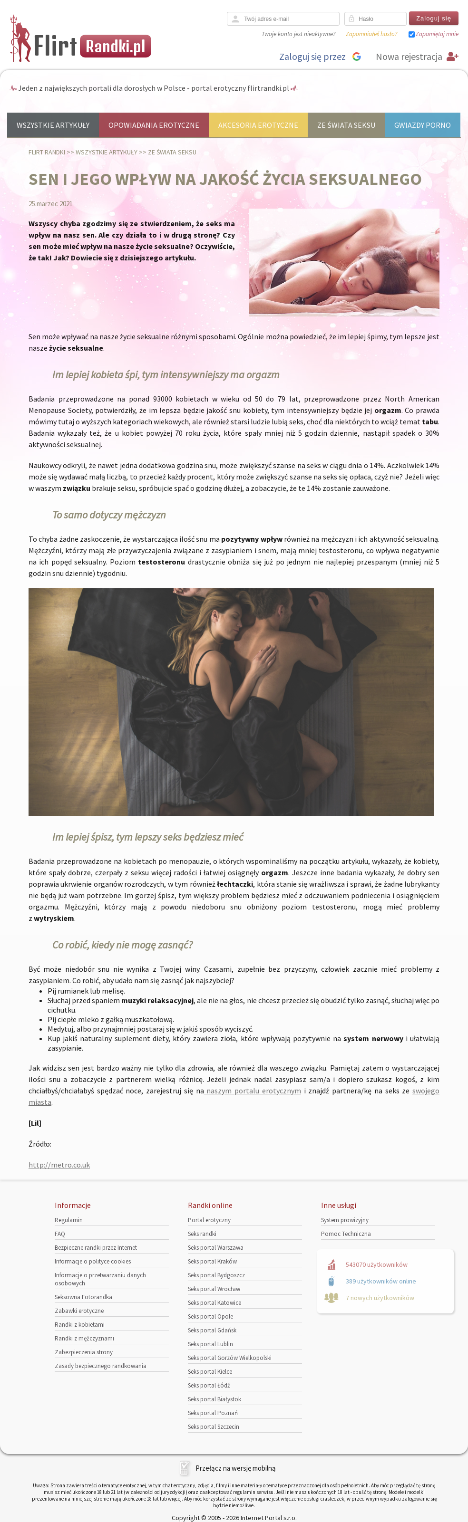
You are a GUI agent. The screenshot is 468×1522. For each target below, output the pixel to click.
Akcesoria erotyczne (258, 125)
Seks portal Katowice (214, 1303)
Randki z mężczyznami (84, 1338)
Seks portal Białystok (214, 1399)
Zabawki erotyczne (79, 1311)
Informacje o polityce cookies (93, 1261)
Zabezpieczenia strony (84, 1352)
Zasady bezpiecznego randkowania (100, 1366)
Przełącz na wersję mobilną (235, 1468)
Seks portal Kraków (212, 1261)
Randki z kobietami (80, 1325)
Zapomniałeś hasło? (371, 34)
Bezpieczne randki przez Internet (96, 1248)
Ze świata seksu (346, 125)
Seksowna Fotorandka (83, 1297)
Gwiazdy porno (422, 125)
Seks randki (202, 1234)
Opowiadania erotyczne (153, 125)
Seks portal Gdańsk (212, 1330)
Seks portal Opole (210, 1316)
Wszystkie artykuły (53, 125)
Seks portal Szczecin (213, 1427)
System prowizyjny (345, 1220)
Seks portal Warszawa (216, 1248)
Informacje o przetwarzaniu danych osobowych (100, 1279)
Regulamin (69, 1220)
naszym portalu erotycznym (252, 1090)
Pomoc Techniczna (346, 1234)
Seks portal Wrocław (214, 1289)
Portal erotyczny (209, 1220)
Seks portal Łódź (209, 1385)
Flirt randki (47, 152)
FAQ (60, 1234)
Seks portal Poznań (213, 1413)
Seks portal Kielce (210, 1372)
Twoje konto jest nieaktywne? (298, 34)
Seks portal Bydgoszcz (216, 1275)
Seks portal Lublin (210, 1344)
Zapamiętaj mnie (437, 34)
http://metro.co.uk (59, 1164)
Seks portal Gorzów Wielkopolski (230, 1358)
